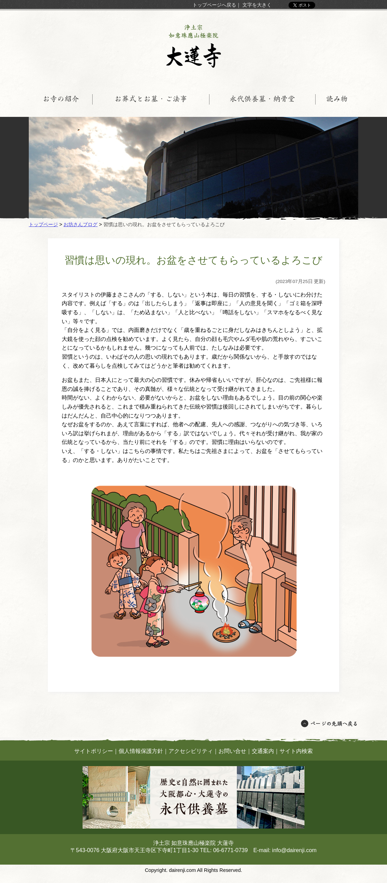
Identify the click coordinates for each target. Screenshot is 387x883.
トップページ (43, 224)
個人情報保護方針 (141, 751)
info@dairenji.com (294, 850)
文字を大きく (257, 5)
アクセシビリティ (191, 751)
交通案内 (263, 751)
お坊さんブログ (80, 224)
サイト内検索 (296, 751)
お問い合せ (232, 751)
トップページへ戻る (214, 5)
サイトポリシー (93, 751)
